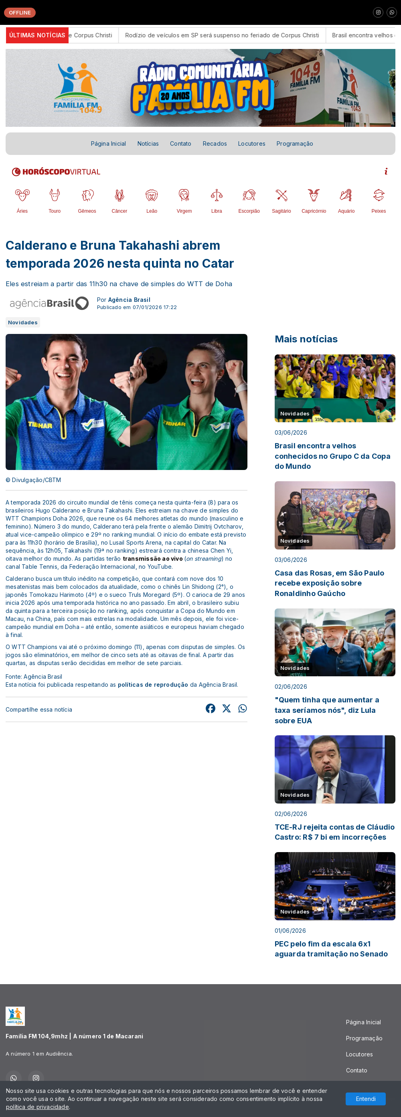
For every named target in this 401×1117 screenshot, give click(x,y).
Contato (180, 143)
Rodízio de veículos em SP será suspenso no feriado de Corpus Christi (233, 35)
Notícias (148, 143)
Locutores (251, 143)
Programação (295, 143)
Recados (215, 143)
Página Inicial (108, 143)
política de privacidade (37, 1106)
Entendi (366, 1098)
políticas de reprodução (153, 684)
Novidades (23, 322)
